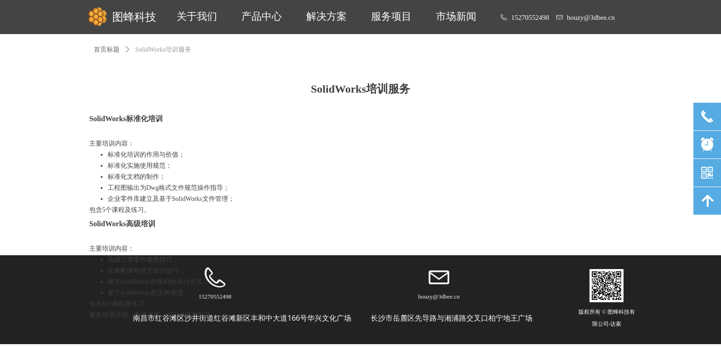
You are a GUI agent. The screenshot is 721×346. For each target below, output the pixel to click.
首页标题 (107, 49)
